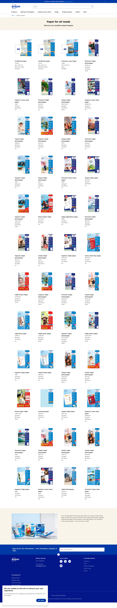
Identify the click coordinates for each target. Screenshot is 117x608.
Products (14, 12)
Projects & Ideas (67, 12)
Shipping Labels (16, 580)
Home (13, 15)
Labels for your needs (44, 12)
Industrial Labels (16, 585)
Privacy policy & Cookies (58, 595)
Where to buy (87, 568)
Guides (77, 12)
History (86, 570)
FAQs (85, 563)
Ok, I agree (41, 600)
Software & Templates (27, 12)
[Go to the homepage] (16, 6)
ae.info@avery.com (41, 566)
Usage (56, 12)
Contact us (86, 561)
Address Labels (15, 578)
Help (84, 12)
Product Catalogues (89, 566)
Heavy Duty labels (16, 582)
